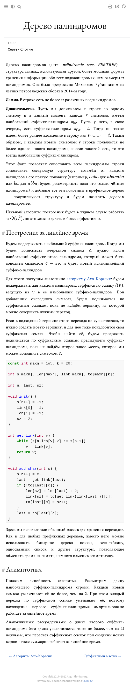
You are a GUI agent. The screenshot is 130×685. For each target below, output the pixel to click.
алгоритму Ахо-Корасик (89, 278)
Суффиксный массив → (102, 655)
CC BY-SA (87, 681)
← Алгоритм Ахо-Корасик (30, 655)
